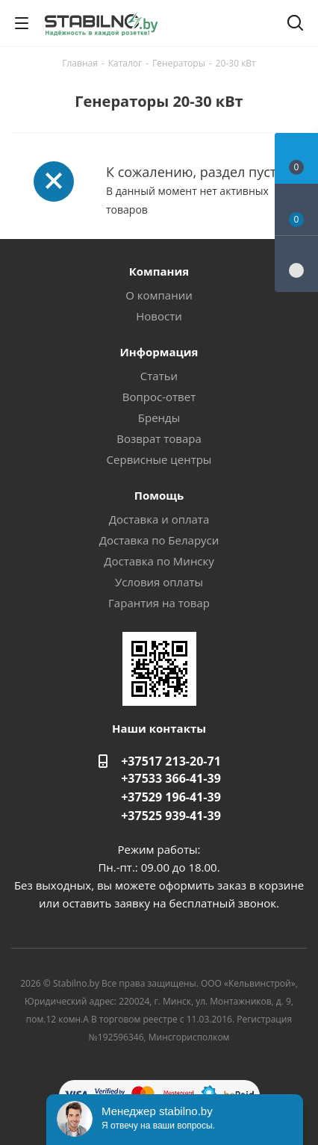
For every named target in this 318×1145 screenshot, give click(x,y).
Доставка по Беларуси (159, 540)
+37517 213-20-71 (171, 761)
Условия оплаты (159, 581)
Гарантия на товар (159, 602)
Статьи (159, 375)
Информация (158, 351)
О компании (159, 295)
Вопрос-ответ (159, 396)
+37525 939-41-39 (171, 815)
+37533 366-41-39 (171, 778)
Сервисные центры (159, 459)
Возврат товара (159, 438)
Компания (159, 271)
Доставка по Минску (159, 560)
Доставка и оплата (159, 519)
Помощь (159, 495)
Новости (159, 315)
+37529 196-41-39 (171, 797)
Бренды (159, 417)
